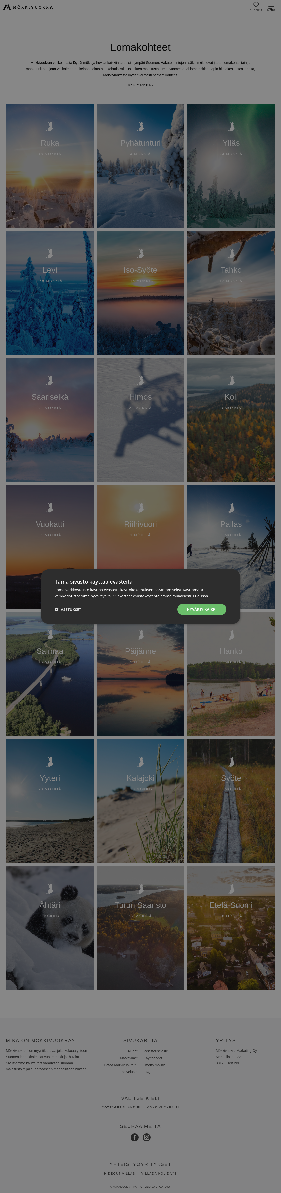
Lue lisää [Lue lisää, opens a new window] (200, 595)
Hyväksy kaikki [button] (202, 609)
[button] (68, 609)
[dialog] (140, 596)
